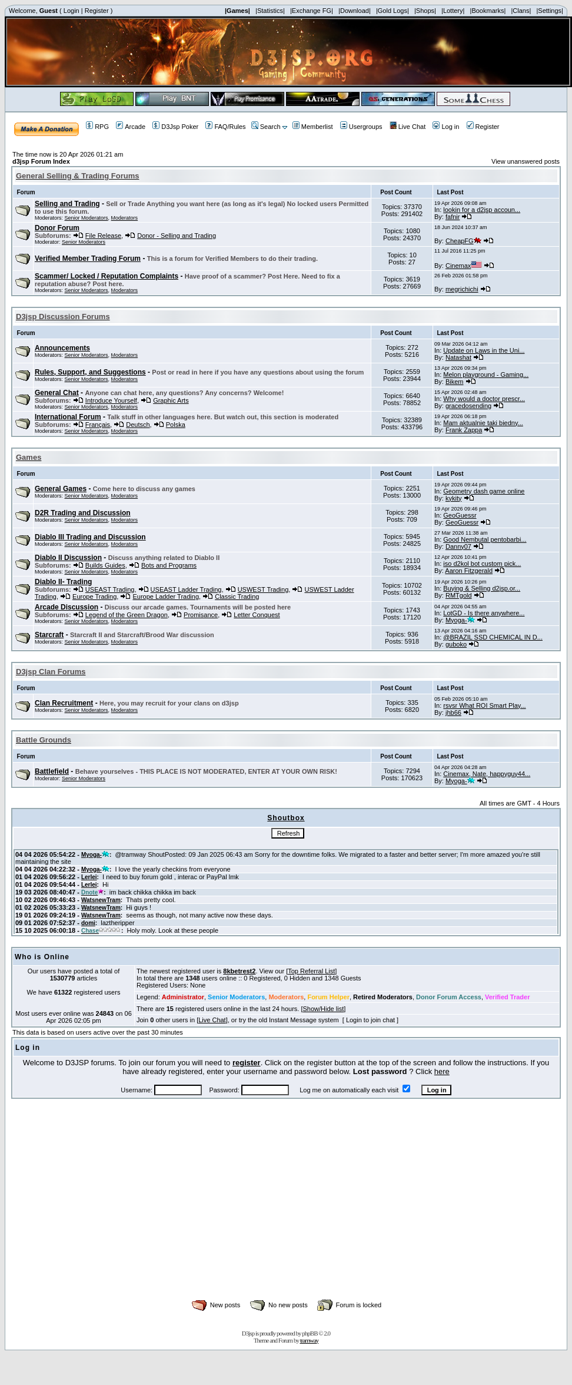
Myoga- (460, 620)
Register (97, 10)
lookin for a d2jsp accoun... (481, 209)
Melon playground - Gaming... (485, 374)
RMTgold (458, 595)
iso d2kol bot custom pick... (482, 563)
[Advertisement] (286, 1211)
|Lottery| (452, 10)
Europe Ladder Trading (165, 596)
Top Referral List (311, 971)
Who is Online (42, 957)
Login (71, 10)
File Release (103, 235)
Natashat (458, 357)
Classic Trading (237, 596)
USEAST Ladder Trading (186, 589)
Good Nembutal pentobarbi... (484, 539)
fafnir (452, 216)
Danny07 (458, 546)
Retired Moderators (383, 996)
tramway (309, 1340)
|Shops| (425, 10)
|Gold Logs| (392, 10)
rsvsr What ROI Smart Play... (484, 705)
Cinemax (463, 265)
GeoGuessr (459, 515)
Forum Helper (328, 996)
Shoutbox (285, 818)
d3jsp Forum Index (41, 161)
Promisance (201, 614)
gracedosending (468, 405)
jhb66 (453, 712)
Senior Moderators (86, 218)
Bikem (454, 381)
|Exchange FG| (311, 10)
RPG (97, 126)
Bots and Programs (169, 565)
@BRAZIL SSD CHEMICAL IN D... (493, 637)
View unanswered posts (525, 161)
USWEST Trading (263, 589)
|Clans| (521, 10)
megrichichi (461, 289)
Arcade (130, 126)
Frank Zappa (463, 429)
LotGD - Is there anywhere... (483, 613)
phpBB (309, 1333)
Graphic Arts (171, 400)
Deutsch (137, 424)
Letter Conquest (257, 614)
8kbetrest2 (239, 971)
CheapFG (463, 240)
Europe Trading (94, 596)
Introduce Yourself (111, 400)
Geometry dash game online (483, 491)
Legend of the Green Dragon (126, 614)
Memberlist (312, 126)
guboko (456, 644)
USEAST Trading (110, 589)
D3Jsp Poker (175, 126)
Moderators (124, 218)
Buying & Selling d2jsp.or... (481, 588)
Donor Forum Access (448, 996)
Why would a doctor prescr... (484, 398)
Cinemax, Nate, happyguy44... (486, 773)
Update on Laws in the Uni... (483, 350)
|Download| (354, 10)
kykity (453, 498)
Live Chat (407, 126)
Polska (175, 424)
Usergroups (361, 126)
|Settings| (549, 10)
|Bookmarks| (488, 10)
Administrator (183, 996)
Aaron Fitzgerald (469, 570)
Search (266, 126)
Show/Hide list (323, 1008)
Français (97, 424)
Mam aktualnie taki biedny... (483, 422)
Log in (446, 126)
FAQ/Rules (225, 126)
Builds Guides (105, 565)
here (442, 1071)
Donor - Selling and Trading (176, 235)
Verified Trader (507, 996)
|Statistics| (270, 10)
